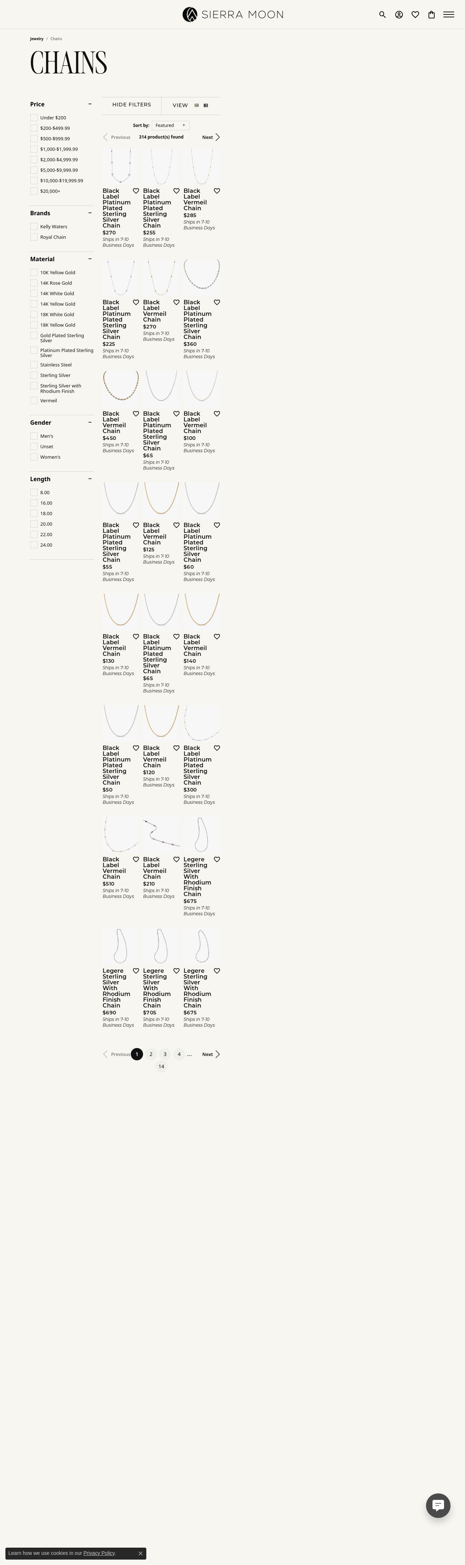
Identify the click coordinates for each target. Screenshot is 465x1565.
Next (422, 137)
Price (37, 104)
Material (42, 259)
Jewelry (37, 38)
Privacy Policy (99, 1553)
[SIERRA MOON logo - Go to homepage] (232, 14)
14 (299, 1349)
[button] (382, 14)
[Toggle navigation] (450, 14)
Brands (40, 213)
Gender (40, 422)
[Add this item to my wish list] (205, 262)
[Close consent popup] (140, 1553)
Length (40, 479)
